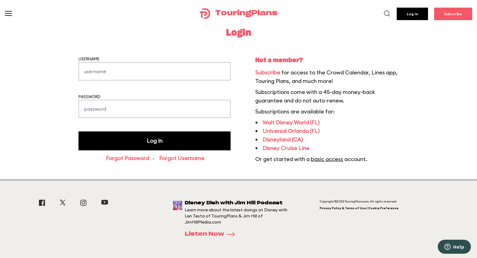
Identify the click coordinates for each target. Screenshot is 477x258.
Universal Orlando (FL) (291, 130)
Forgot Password (127, 158)
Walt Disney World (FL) (291, 122)
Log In (412, 14)
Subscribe (453, 14)
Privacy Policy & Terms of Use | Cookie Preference (359, 208)
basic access (327, 159)
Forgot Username (181, 158)
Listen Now (212, 234)
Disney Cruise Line (286, 148)
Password (89, 96)
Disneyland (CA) (283, 139)
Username (88, 58)
